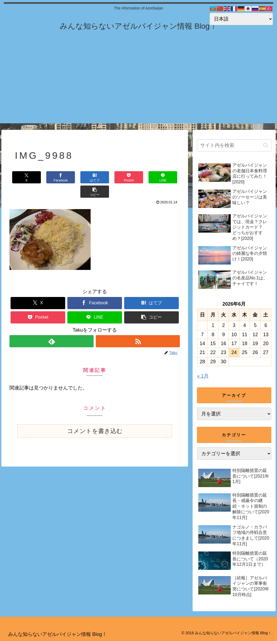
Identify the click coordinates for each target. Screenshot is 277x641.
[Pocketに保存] (109, 177)
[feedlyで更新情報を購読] (51, 327)
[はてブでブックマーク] (80, 177)
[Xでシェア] (23, 177)
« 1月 (203, 376)
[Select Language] (241, 19)
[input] (234, 145)
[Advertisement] (138, 85)
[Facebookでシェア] (52, 177)
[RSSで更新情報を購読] (138, 327)
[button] (165, 177)
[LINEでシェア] (137, 177)
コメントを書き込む (95, 416)
